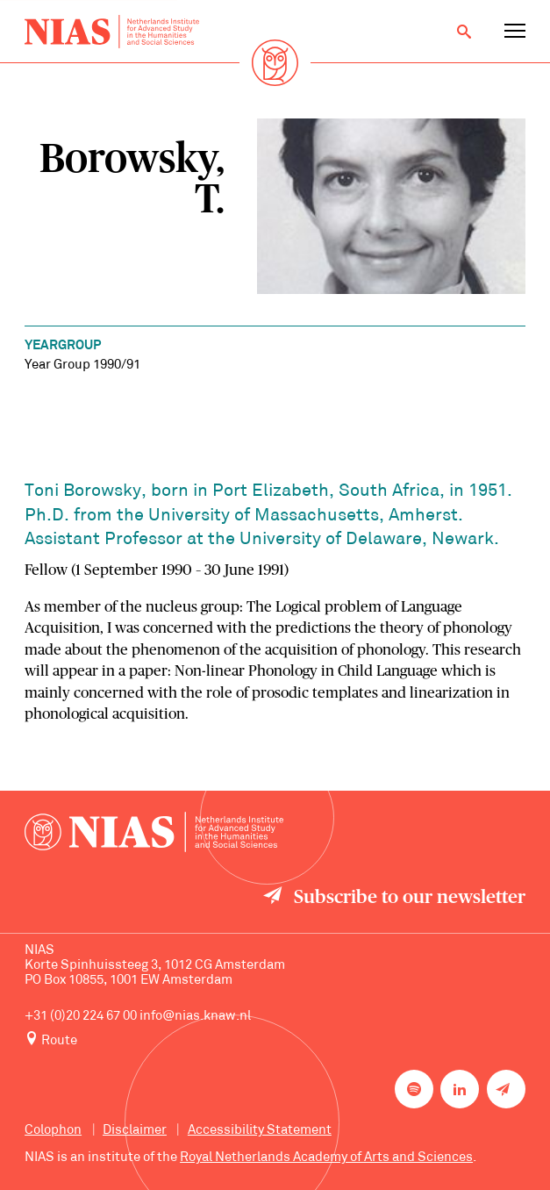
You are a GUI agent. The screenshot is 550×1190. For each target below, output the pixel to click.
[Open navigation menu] (515, 31)
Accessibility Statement (260, 1130)
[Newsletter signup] (506, 1089)
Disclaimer (135, 1130)
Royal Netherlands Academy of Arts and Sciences (326, 1158)
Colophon (53, 1130)
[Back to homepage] (112, 31)
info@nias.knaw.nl (195, 1016)
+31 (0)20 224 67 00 (81, 1016)
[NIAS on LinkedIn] (459, 1089)
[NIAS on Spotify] (414, 1089)
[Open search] (464, 31)
